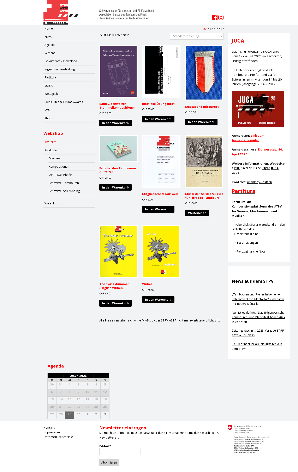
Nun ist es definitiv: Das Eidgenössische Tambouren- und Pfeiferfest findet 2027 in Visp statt (258, 317)
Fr (211, 29)
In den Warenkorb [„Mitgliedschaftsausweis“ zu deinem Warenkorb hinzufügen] (158, 209)
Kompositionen (59, 166)
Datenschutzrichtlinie (58, 437)
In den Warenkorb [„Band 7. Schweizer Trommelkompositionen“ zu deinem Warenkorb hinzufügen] (115, 123)
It (217, 29)
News (48, 37)
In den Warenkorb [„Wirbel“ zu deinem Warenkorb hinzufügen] (158, 299)
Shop (47, 118)
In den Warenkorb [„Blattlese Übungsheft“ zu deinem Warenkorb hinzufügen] (158, 119)
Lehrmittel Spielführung (64, 191)
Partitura (50, 77)
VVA (47, 110)
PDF (237, 168)
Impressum (51, 432)
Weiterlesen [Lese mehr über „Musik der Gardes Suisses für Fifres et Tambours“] (197, 213)
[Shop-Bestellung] (196, 36)
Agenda (49, 45)
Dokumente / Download (60, 61)
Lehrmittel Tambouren (64, 183)
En (222, 29)
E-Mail (105, 446)
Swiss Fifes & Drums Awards (63, 102)
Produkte (50, 150)
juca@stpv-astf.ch (259, 182)
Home (48, 28)
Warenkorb (51, 203)
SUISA (48, 86)
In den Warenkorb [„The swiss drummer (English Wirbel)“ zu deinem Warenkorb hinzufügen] (115, 303)
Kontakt (49, 427)
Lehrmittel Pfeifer (60, 175)
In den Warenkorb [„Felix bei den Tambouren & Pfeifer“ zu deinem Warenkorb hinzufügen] (115, 187)
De (205, 29)
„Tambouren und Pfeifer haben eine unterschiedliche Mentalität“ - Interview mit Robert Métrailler (258, 299)
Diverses (54, 158)
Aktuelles (50, 142)
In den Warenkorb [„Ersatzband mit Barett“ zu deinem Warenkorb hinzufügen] (201, 122)
